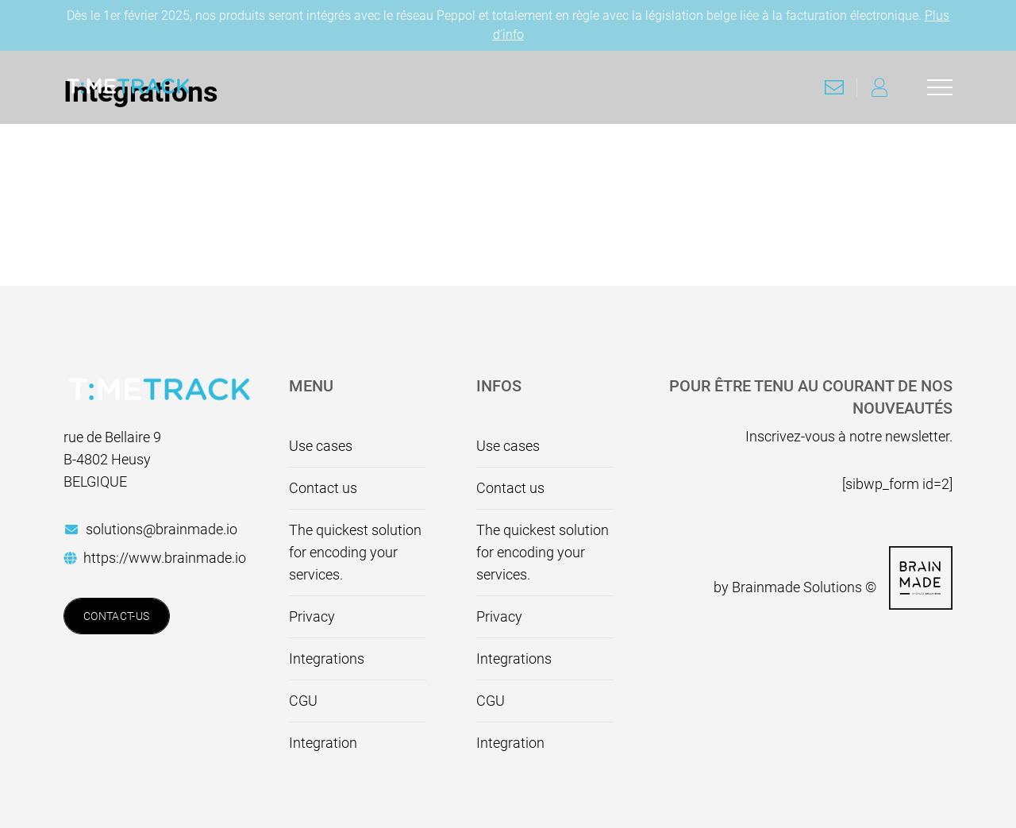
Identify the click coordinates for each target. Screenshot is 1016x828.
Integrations (326, 658)
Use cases (320, 445)
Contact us (323, 487)
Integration (323, 742)
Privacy (312, 616)
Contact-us (116, 616)
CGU (303, 700)
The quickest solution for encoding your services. (355, 552)
